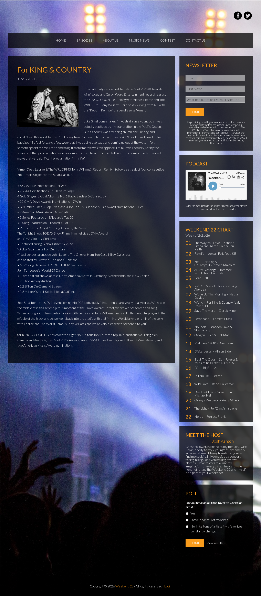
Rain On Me (202, 286)
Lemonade (202, 319)
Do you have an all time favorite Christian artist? (214, 505)
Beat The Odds (205, 359)
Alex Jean (226, 343)
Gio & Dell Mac (218, 335)
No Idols (200, 327)
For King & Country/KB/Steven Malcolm (214, 263)
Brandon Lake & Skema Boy (213, 328)
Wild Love (201, 384)
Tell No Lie (201, 376)
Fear (197, 278)
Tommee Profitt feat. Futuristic (213, 271)
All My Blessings (205, 270)
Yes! (193, 513)
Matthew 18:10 (205, 343)
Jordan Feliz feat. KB (222, 253)
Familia (199, 253)
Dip (197, 367)
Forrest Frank (222, 319)
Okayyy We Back (206, 400)
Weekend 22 (124, 586)
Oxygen (200, 335)
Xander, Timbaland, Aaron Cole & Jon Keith (214, 246)
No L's (198, 416)
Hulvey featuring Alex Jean (215, 287)
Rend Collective (223, 384)
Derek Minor (228, 310)
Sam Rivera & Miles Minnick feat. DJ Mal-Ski (216, 361)
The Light (201, 408)
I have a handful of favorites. (209, 520)
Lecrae (217, 376)
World (199, 302)
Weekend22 (56, 16)
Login (167, 586)
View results (215, 543)
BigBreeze (210, 367)
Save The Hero (205, 310)
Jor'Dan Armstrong (223, 408)
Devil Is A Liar (204, 392)
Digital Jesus (203, 351)
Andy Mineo (230, 400)
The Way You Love (207, 243)
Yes (197, 261)
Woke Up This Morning (210, 294)
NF (206, 278)
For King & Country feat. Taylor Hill (217, 303)
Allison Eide (223, 351)
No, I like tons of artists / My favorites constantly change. (216, 528)
